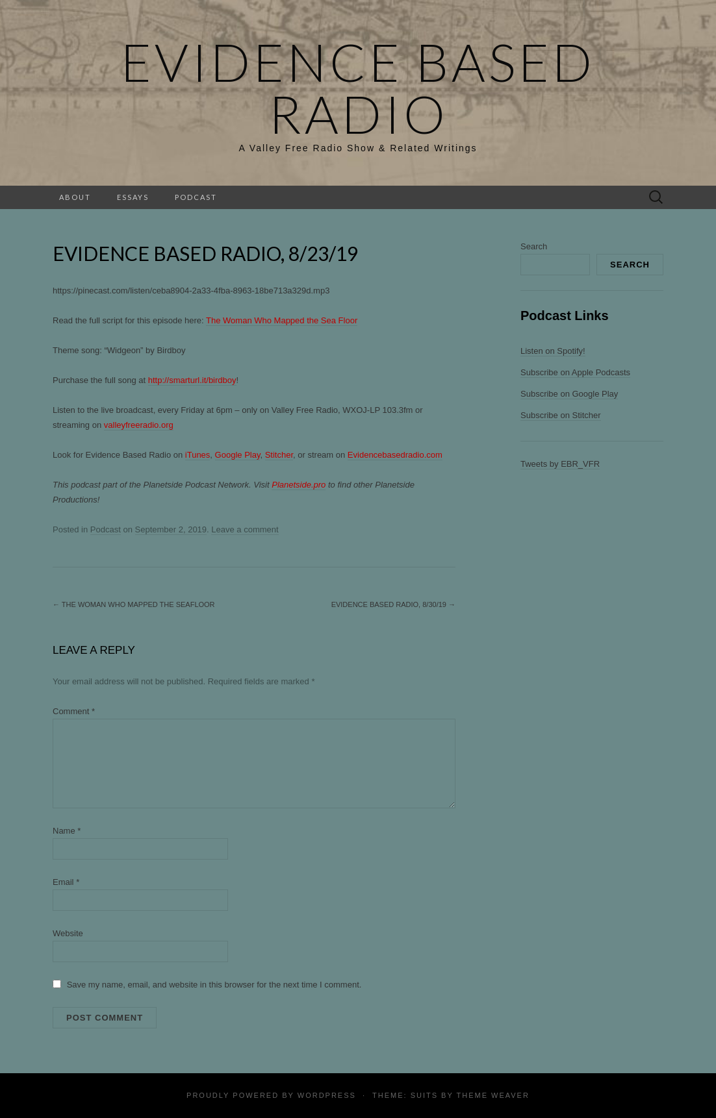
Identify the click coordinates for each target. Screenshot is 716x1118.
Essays (133, 197)
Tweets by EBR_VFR (560, 464)
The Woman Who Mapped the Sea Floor (281, 320)
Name (67, 831)
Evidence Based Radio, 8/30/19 (393, 604)
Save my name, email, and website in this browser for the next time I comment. (214, 984)
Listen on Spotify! (552, 351)
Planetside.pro (299, 485)
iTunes (198, 455)
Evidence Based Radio (358, 88)
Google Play (238, 455)
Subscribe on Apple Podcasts (575, 372)
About (75, 197)
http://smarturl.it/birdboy (192, 380)
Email (66, 882)
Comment (74, 711)
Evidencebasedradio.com (395, 455)
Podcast (196, 197)
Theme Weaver (492, 1095)
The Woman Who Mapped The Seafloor (134, 604)
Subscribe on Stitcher (560, 415)
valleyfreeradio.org (138, 425)
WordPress (327, 1095)
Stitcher (279, 455)
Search (533, 246)
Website (68, 933)
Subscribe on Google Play (569, 394)
